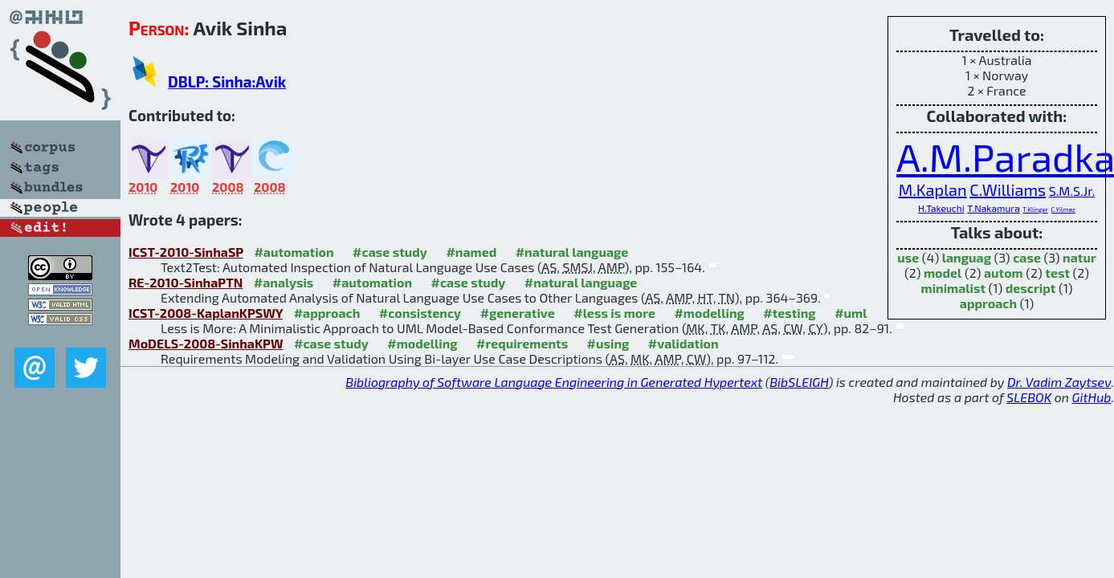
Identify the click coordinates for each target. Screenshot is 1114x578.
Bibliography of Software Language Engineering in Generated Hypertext (553, 381)
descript (1031, 287)
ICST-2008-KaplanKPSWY (206, 312)
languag (966, 257)
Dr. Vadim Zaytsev (1059, 381)
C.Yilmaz (1063, 210)
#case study (390, 251)
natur (1079, 257)
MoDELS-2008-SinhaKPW (206, 343)
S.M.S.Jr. (1072, 190)
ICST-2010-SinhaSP (186, 251)
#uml (850, 312)
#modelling (709, 312)
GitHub (1092, 397)
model (942, 272)
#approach (327, 312)
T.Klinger (1035, 210)
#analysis (284, 282)
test (1057, 272)
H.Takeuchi (941, 208)
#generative (517, 312)
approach (988, 303)
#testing (789, 312)
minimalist (953, 287)
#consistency (420, 312)
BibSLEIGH (798, 381)
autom (1003, 272)
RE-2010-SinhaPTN (186, 282)
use (908, 257)
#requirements (522, 343)
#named (471, 251)
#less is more (614, 312)
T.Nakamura (993, 208)
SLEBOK (1028, 397)
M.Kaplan (933, 189)
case (1027, 257)
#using (608, 343)
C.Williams (1007, 189)
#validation (683, 343)
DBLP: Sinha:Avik (227, 81)
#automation (293, 251)
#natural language (572, 251)
